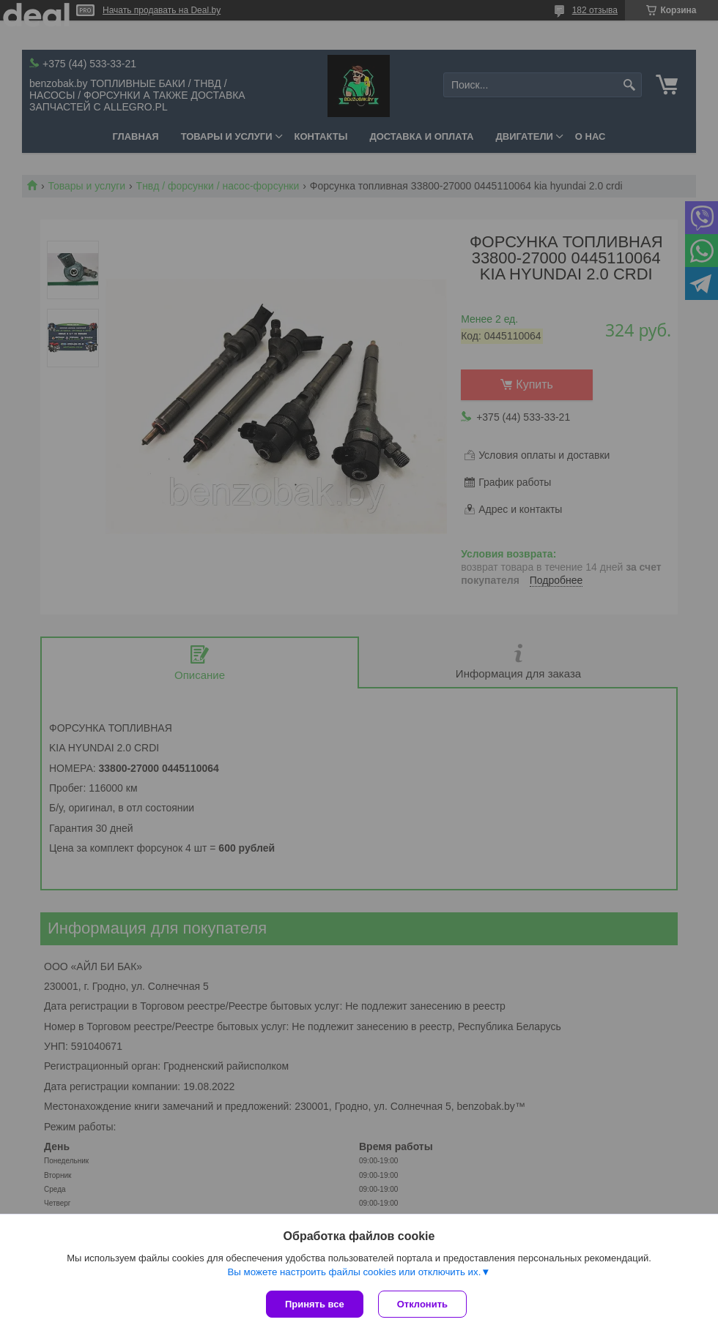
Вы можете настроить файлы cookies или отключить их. (354, 1271)
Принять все (314, 1304)
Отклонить (422, 1304)
